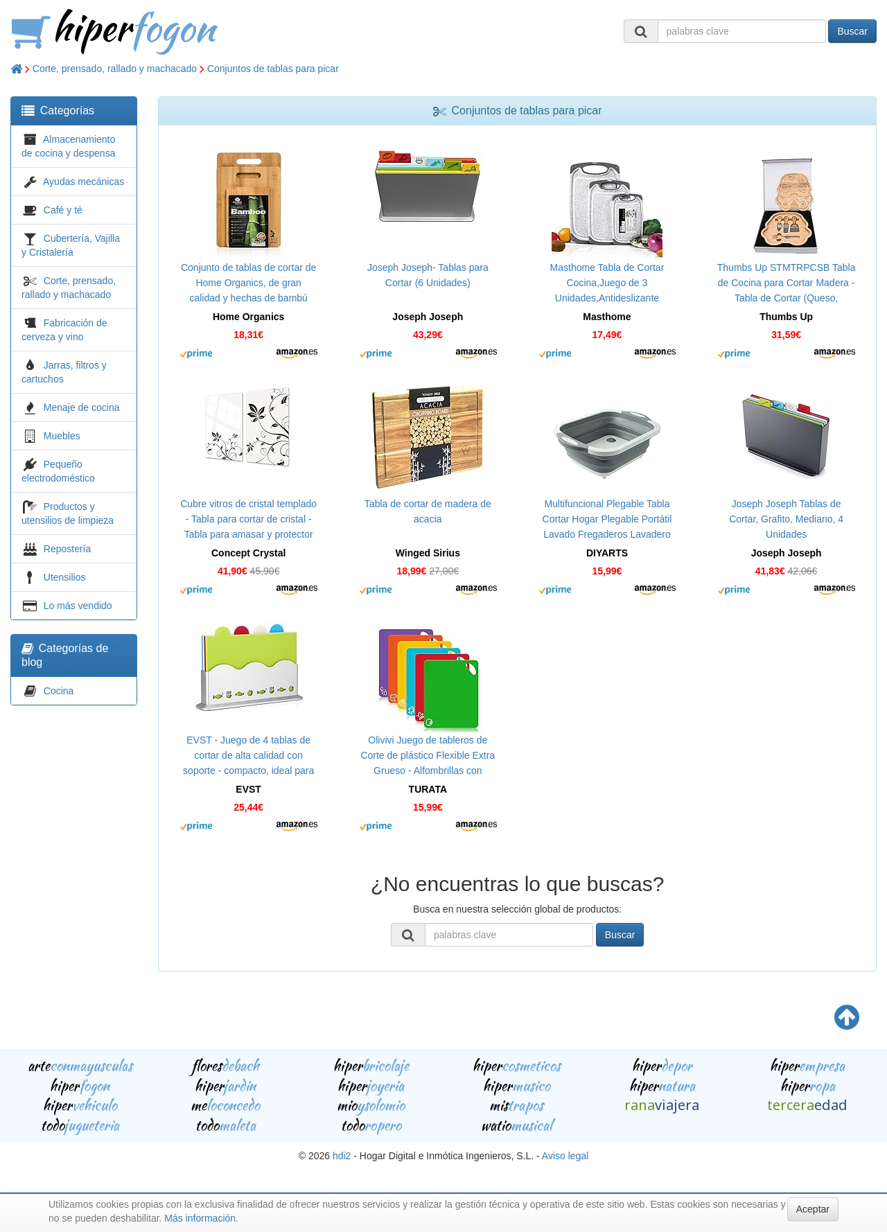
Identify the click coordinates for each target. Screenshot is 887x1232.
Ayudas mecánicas (83, 181)
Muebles (62, 435)
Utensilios (65, 577)
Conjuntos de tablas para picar (273, 68)
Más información (200, 1218)
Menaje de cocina (82, 407)
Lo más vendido (78, 605)
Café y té (63, 209)
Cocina (59, 690)
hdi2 (342, 1155)
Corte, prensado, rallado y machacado (115, 68)
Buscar (852, 31)
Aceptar (812, 1209)
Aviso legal (565, 1155)
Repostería (67, 548)
